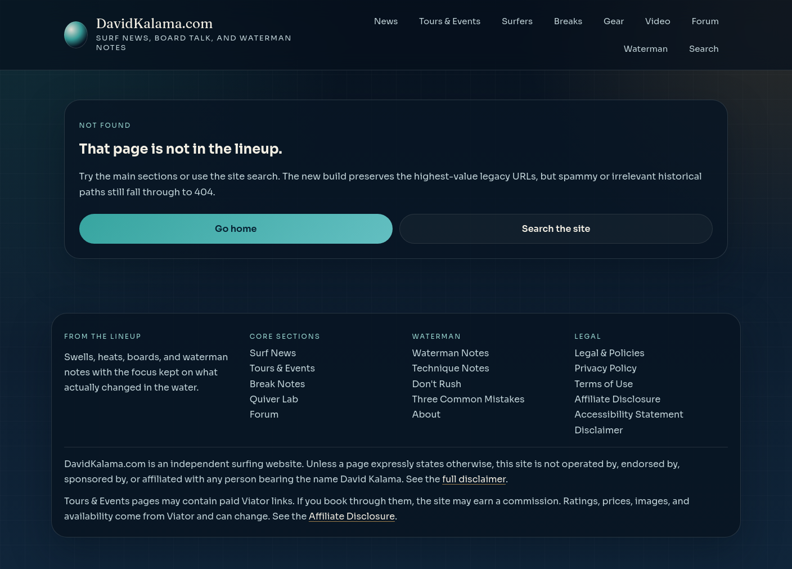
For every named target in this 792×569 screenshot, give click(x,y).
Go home (235, 229)
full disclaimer (474, 479)
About (426, 414)
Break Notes (277, 384)
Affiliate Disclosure (617, 399)
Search (704, 48)
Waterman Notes (450, 353)
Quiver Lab (274, 399)
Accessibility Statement (628, 414)
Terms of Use (603, 384)
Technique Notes (450, 368)
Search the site (556, 229)
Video (657, 21)
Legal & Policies (609, 353)
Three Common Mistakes (468, 399)
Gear (614, 21)
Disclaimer (598, 430)
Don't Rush (436, 384)
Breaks (568, 21)
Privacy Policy (605, 368)
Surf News (273, 353)
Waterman (646, 48)
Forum (705, 21)
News (386, 21)
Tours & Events (449, 21)
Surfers (517, 21)
